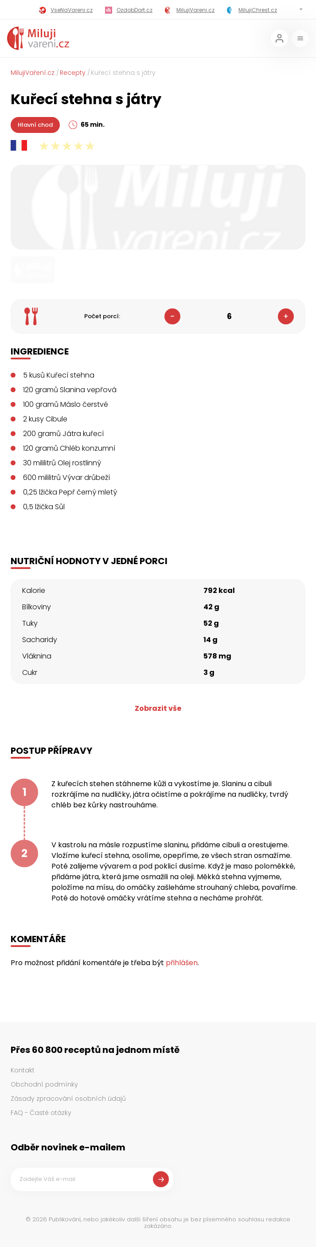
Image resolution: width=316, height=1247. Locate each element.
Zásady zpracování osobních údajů (68, 1098)
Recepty (73, 72)
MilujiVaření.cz (33, 72)
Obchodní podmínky (44, 1084)
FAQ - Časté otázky (41, 1112)
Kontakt (23, 1070)
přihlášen (182, 963)
